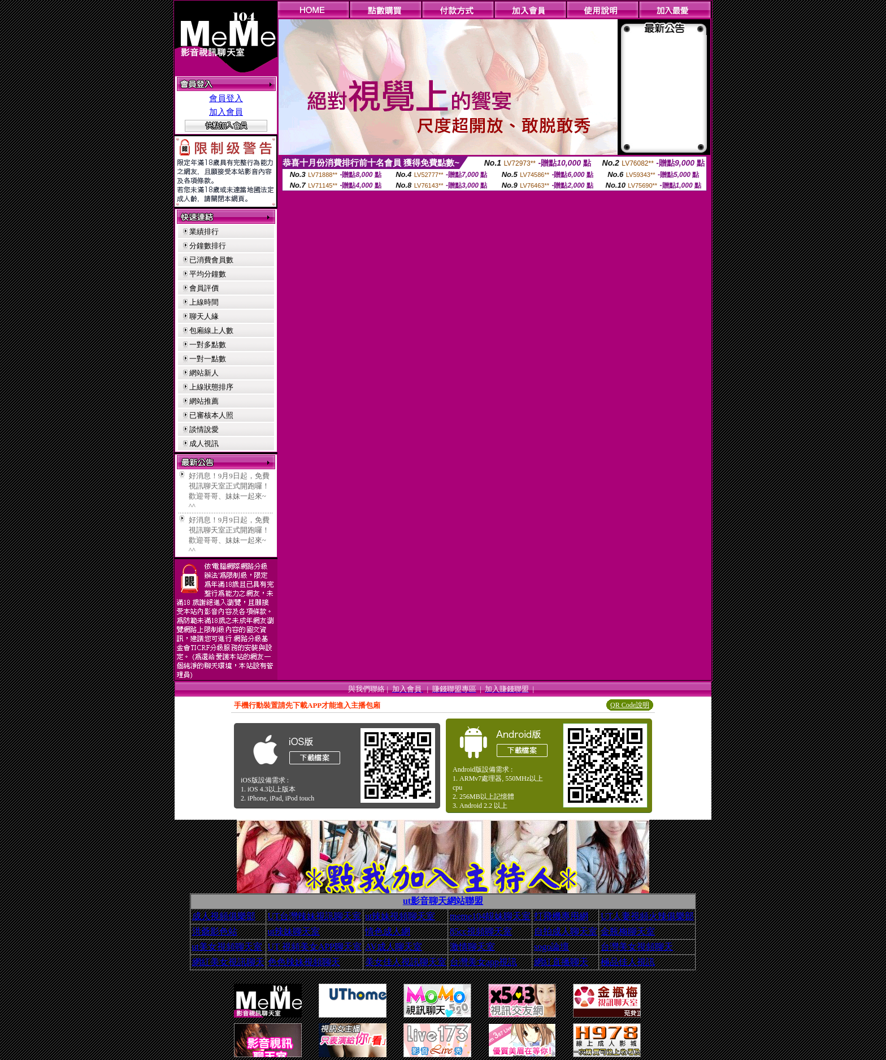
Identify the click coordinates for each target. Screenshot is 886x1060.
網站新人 (204, 373)
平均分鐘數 (207, 274)
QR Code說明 (629, 705)
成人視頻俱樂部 (223, 916)
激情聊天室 (472, 946)
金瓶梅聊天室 (628, 931)
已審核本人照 (211, 415)
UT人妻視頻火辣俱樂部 (647, 916)
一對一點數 (207, 358)
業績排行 (204, 231)
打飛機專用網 (561, 916)
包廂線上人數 (211, 330)
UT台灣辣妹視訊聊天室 (314, 916)
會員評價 (204, 288)
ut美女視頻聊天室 (227, 946)
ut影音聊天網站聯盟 (443, 901)
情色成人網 (387, 931)
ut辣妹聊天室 (294, 931)
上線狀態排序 (211, 387)
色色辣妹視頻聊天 (304, 962)
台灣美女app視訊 (483, 962)
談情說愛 (204, 429)
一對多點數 (207, 344)
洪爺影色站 (214, 931)
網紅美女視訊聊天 (228, 962)
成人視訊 (204, 443)
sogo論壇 (551, 946)
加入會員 (226, 111)
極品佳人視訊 (628, 962)
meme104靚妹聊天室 (490, 916)
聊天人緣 (204, 316)
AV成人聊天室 (393, 946)
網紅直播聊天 (561, 962)
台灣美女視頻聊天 (637, 946)
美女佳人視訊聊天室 (405, 962)
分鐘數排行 (207, 245)
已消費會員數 (211, 260)
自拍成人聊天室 (565, 931)
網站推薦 (204, 401)
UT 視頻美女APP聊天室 (315, 946)
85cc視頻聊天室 (481, 931)
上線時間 (204, 302)
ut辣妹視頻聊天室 (400, 916)
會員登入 (226, 98)
